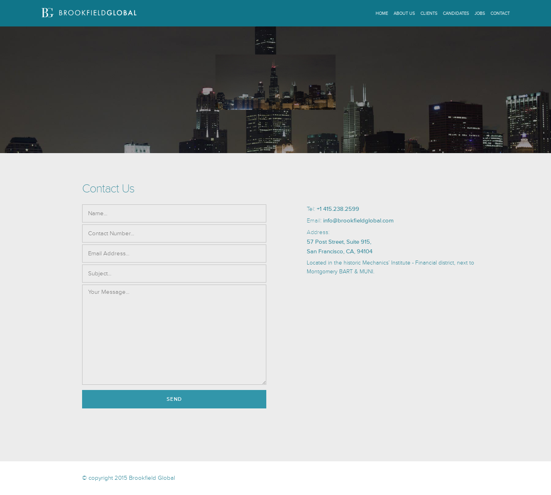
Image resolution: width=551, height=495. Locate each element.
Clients (428, 13)
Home (382, 13)
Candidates (456, 13)
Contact (500, 13)
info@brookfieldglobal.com (358, 220)
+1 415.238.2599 (338, 209)
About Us (404, 13)
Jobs (480, 13)
